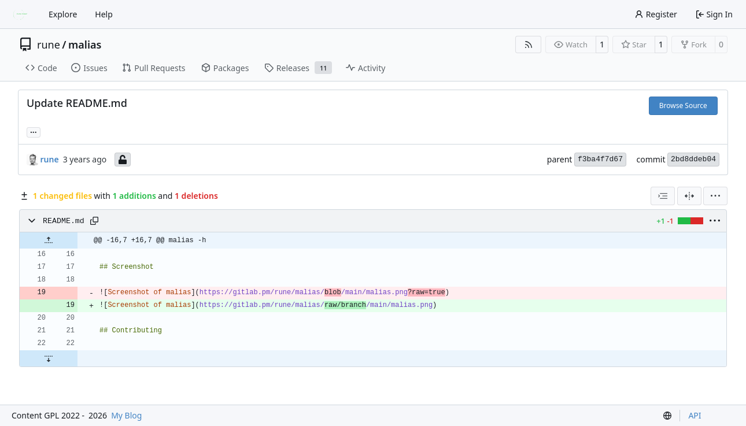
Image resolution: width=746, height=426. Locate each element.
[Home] (22, 14)
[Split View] (689, 196)
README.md (63, 221)
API (694, 415)
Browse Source (683, 105)
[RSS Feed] (528, 44)
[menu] (715, 196)
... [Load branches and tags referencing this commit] (33, 131)
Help (104, 14)
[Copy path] (94, 221)
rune (48, 44)
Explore (63, 14)
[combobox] (663, 196)
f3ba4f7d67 (600, 159)
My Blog (126, 415)
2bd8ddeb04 (693, 159)
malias (84, 44)
